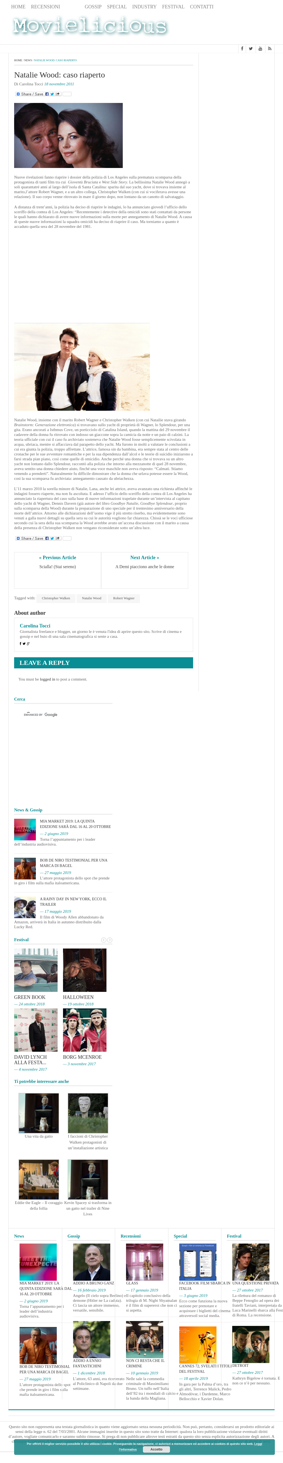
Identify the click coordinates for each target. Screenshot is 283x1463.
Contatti (202, 6)
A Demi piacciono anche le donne (144, 566)
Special (117, 6)
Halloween (78, 997)
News (72, 6)
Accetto (156, 1449)
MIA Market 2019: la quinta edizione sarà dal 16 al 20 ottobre (46, 1288)
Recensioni (45, 6)
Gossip (93, 6)
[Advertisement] (231, 27)
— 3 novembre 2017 (79, 1064)
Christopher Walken (56, 598)
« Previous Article (57, 557)
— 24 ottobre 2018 (29, 1004)
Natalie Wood (91, 598)
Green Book (30, 997)
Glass (132, 1283)
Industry (144, 6)
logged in (47, 679)
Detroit (240, 1366)
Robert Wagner (124, 598)
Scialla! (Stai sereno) (57, 566)
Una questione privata (255, 1283)
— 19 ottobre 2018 (78, 1004)
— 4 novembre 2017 (30, 1069)
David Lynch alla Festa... (30, 1059)
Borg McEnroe (82, 1057)
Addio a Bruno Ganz (93, 1283)
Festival (173, 6)
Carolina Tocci (35, 625)
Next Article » (144, 557)
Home (18, 6)
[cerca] (58, 715)
